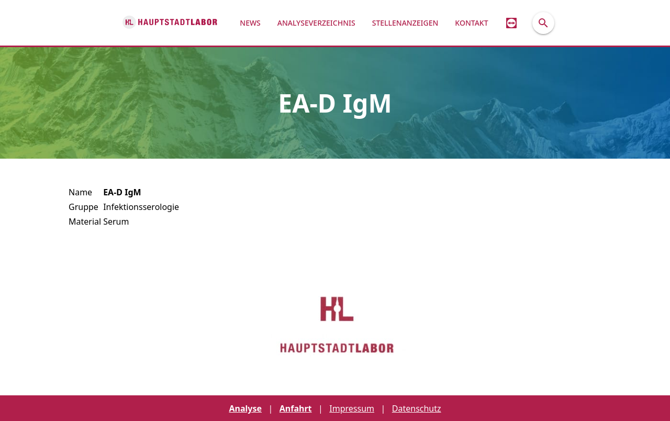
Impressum (351, 408)
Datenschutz (416, 408)
